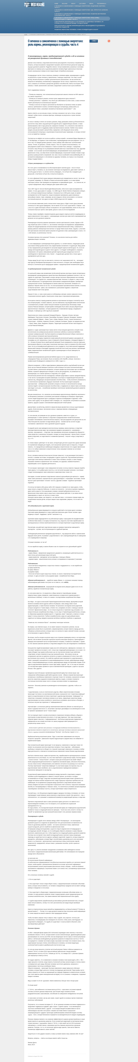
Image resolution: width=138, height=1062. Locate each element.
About (73, 3)
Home (56, 3)
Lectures (82, 3)
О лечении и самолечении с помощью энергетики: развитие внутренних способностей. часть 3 (80, 14)
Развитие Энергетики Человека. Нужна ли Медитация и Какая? (76, 29)
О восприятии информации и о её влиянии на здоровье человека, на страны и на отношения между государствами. (79, 22)
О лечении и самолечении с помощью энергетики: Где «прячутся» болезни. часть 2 (81, 10)
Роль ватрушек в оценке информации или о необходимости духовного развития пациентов (80, 26)
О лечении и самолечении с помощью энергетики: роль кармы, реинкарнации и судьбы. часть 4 (77, 18)
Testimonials (101, 3)
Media (91, 3)
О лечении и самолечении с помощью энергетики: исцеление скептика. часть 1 (80, 6)
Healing (64, 3)
